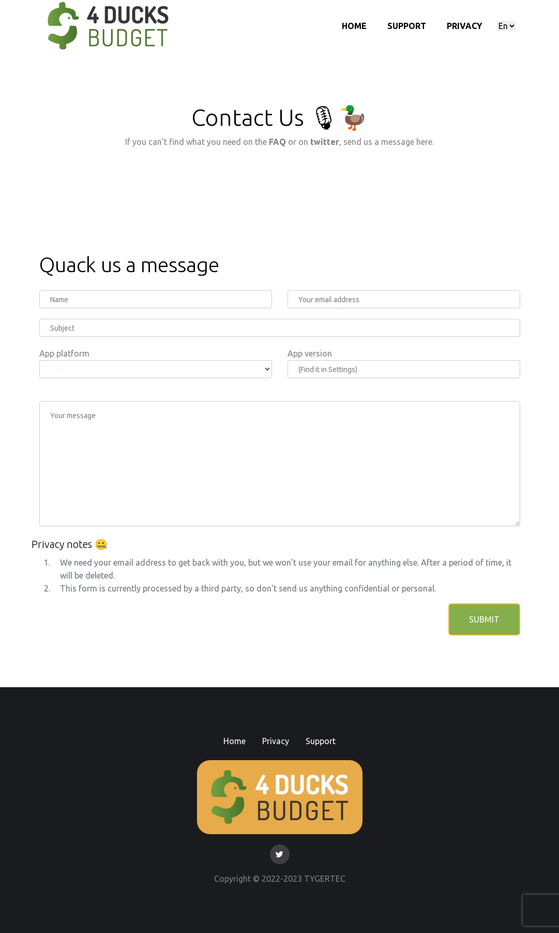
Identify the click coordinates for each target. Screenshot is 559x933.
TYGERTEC (324, 878)
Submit (484, 619)
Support (406, 26)
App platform (64, 353)
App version (310, 353)
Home (354, 26)
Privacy (464, 26)
